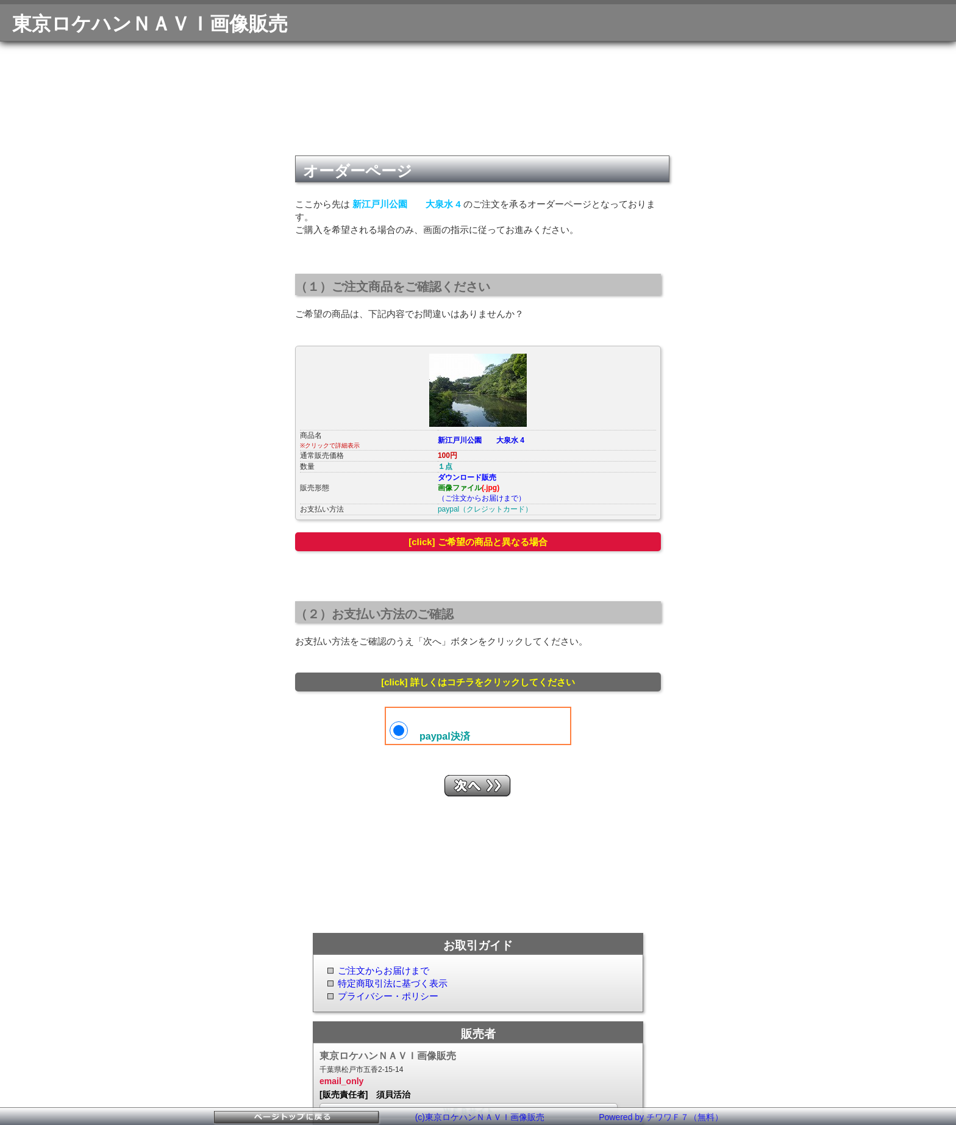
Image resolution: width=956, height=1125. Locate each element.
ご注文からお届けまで (383, 970)
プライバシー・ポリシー (388, 996)
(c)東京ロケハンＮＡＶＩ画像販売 (479, 1117)
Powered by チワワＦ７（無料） (661, 1117)
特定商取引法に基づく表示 (393, 983)
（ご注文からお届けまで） (482, 498)
